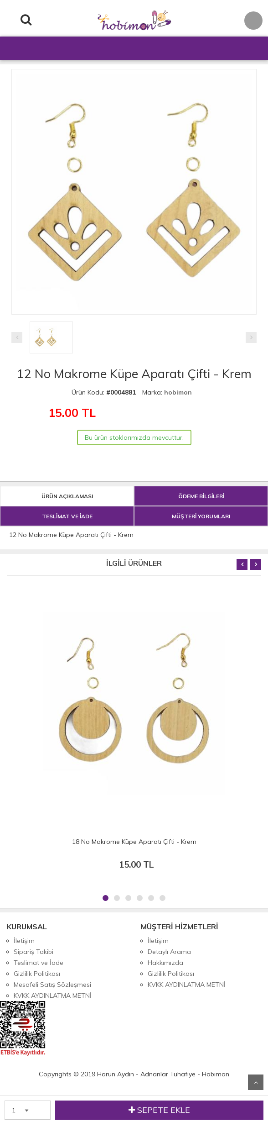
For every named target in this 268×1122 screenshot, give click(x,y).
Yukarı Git (255, 1082)
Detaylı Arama (169, 952)
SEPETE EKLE (159, 1110)
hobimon (178, 392)
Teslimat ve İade (38, 963)
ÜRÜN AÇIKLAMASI (67, 496)
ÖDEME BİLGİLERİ (201, 496)
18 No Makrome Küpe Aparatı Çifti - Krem (134, 842)
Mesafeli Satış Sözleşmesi (52, 984)
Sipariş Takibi (33, 952)
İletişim (24, 941)
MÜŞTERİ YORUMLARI (201, 516)
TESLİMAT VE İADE (67, 516)
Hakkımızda (165, 963)
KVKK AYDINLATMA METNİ (53, 995)
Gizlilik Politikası (37, 973)
